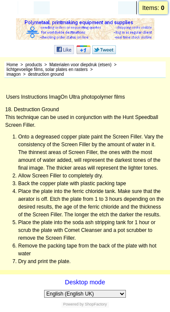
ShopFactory (95, 304)
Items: (153, 7)
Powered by (73, 304)
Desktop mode (85, 282)
